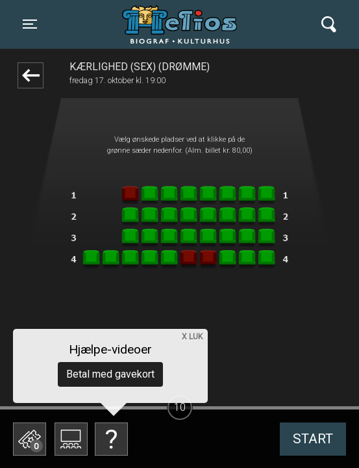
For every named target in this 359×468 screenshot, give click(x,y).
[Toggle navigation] (30, 24)
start (313, 439)
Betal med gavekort (110, 374)
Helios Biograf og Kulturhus (182, 24)
